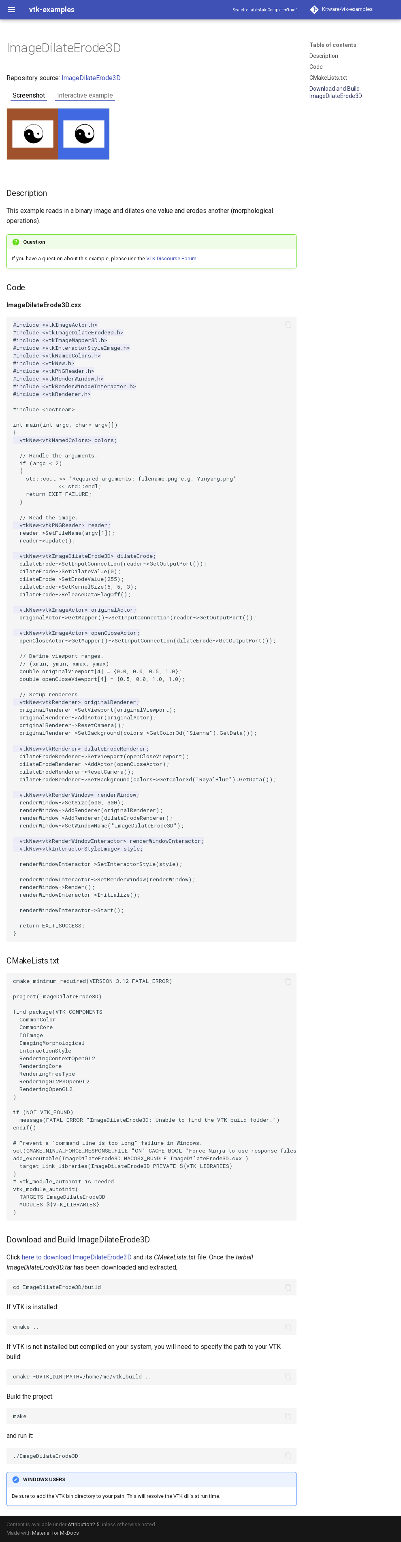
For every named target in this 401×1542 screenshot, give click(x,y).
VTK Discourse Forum (171, 258)
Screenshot (29, 95)
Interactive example (85, 95)
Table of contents (332, 45)
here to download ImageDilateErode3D (77, 1257)
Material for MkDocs (55, 1533)
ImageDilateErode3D (91, 78)
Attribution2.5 (83, 1524)
